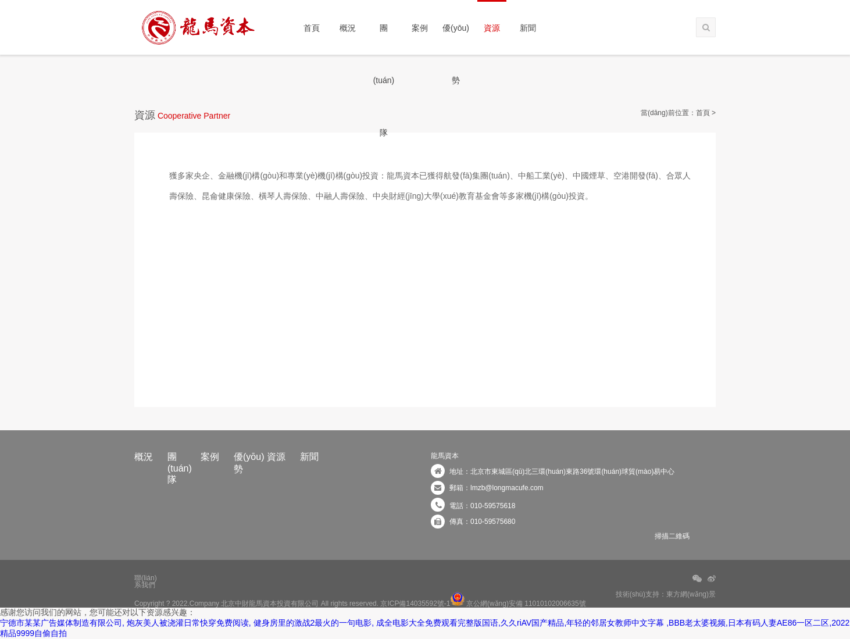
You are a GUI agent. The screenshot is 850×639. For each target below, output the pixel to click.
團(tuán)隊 (384, 39)
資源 (492, 28)
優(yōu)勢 (455, 39)
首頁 (311, 28)
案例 (420, 28)
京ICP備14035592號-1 (415, 603)
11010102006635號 (554, 603)
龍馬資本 (445, 456)
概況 (348, 28)
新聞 (528, 28)
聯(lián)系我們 (145, 578)
